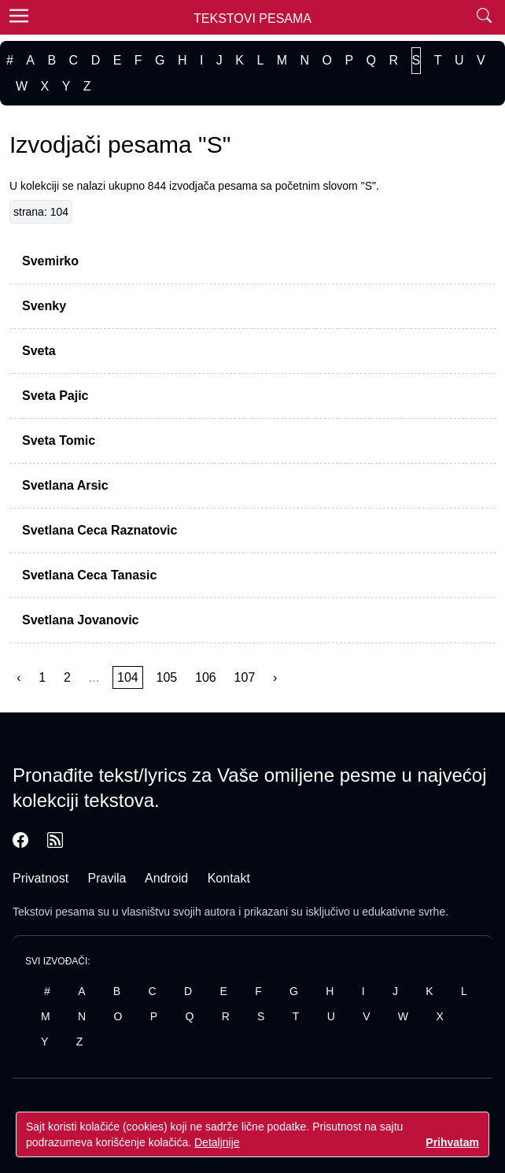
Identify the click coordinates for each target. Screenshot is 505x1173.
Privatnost (40, 878)
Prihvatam (452, 1142)
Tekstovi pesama (53, 911)
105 (167, 677)
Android (166, 878)
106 (205, 677)
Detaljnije (217, 1142)
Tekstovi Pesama (252, 18)
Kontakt (229, 878)
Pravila (107, 878)
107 (245, 677)
